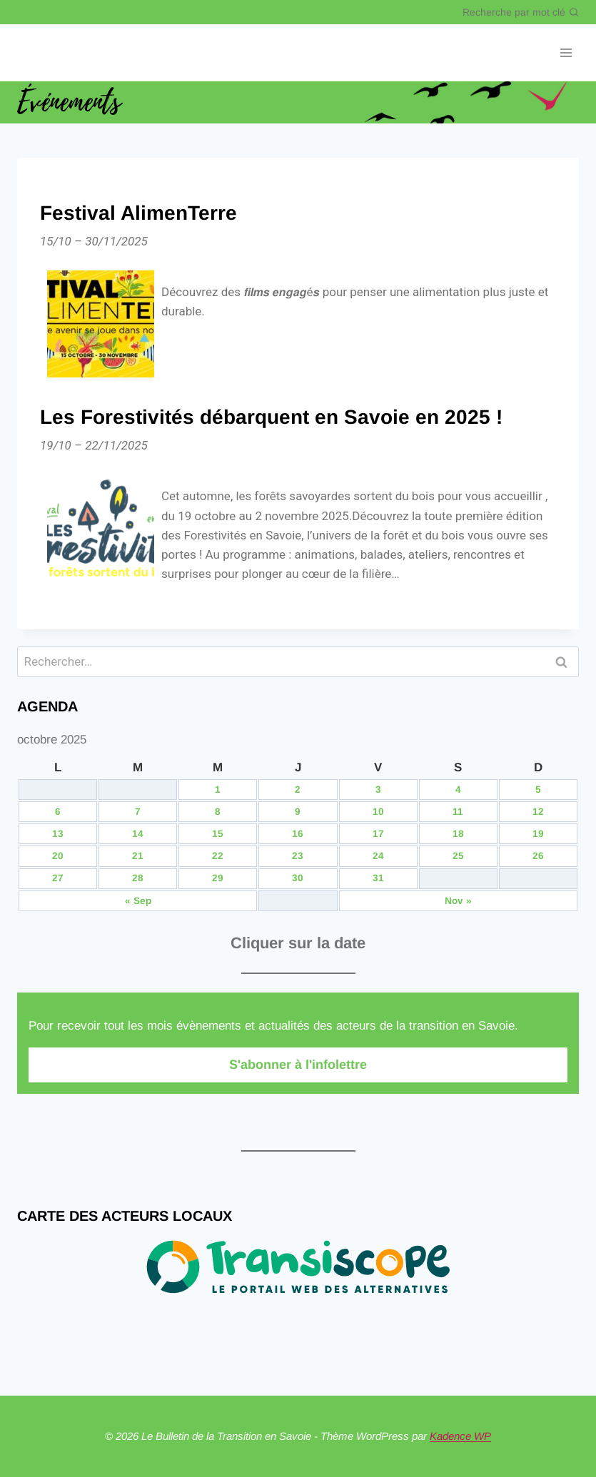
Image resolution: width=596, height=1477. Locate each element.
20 (58, 856)
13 (58, 833)
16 (297, 833)
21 (137, 856)
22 (217, 856)
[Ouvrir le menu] (565, 53)
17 (378, 833)
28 (137, 878)
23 (297, 856)
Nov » (458, 900)
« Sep (138, 900)
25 (458, 856)
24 (378, 856)
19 (538, 833)
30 (297, 878)
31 (378, 878)
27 (58, 878)
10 (378, 811)
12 (538, 811)
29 (217, 878)
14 (137, 833)
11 (458, 811)
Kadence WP (460, 1436)
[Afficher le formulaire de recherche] (521, 12)
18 (458, 833)
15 (217, 833)
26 (538, 856)
